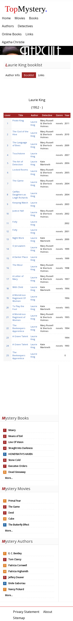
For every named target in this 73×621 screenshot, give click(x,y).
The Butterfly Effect (18, 524)
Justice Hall (18, 210)
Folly (14, 221)
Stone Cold (14, 460)
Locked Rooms (20, 169)
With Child (17, 287)
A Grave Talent (20, 336)
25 (7, 355)
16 (7, 268)
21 (7, 317)
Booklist (29, 75)
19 (7, 298)
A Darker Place (20, 257)
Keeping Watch (20, 202)
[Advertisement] (29, 389)
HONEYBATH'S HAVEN (20, 454)
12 (7, 231)
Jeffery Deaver (16, 577)
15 (7, 258)
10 (7, 213)
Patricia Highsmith (18, 571)
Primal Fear (14, 500)
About (47, 612)
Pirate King (18, 120)
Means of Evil (15, 436)
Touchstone (18, 153)
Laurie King (34, 123)
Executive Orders (17, 466)
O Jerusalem (18, 245)
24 (7, 345)
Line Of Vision (15, 442)
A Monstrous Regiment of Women (19, 317)
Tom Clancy (14, 559)
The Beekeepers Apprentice (18, 328)
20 (7, 307)
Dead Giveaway (17, 472)
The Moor (17, 264)
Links (41, 75)
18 (7, 288)
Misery (12, 430)
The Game (18, 180)
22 (7, 328)
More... (9, 478)
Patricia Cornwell (17, 565)
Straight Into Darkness (20, 448)
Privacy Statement (26, 612)
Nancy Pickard (16, 589)
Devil (11, 512)
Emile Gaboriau (16, 583)
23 (7, 337)
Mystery (26, 8)
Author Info (12, 75)
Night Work (18, 237)
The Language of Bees (19, 144)
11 (7, 223)
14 (7, 248)
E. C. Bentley (15, 553)
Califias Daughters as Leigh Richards (20, 194)
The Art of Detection (17, 163)
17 (7, 279)
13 (7, 239)
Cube (11, 518)
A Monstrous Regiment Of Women (19, 298)
